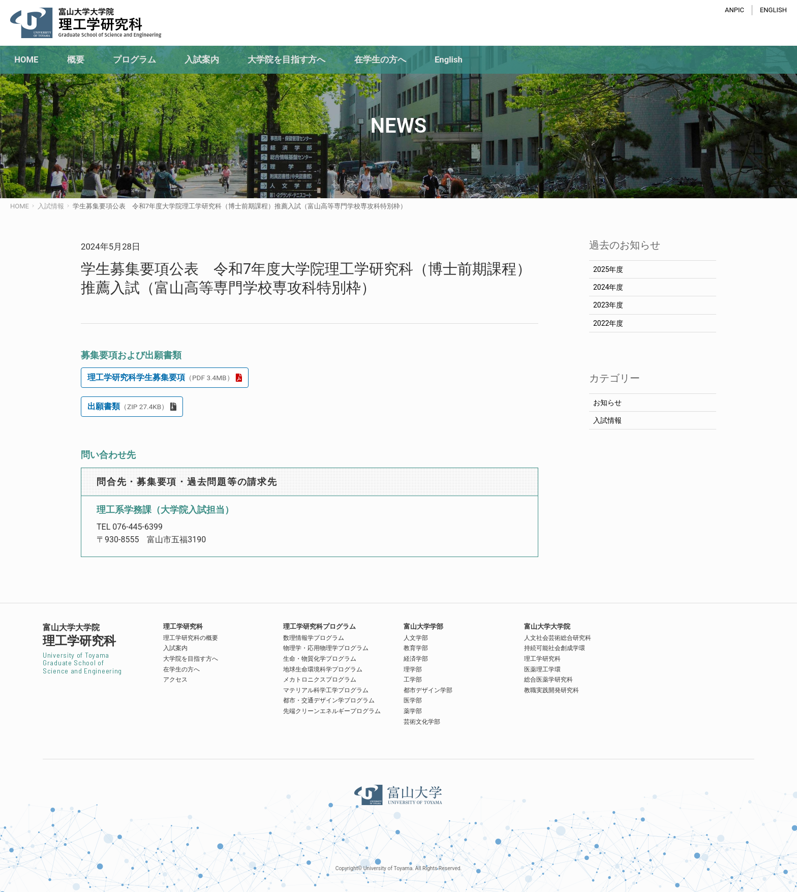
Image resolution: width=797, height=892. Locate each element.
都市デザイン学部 (428, 690)
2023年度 (608, 305)
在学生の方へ (181, 669)
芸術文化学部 (422, 721)
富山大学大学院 (547, 626)
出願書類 (127, 406)
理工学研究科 (542, 658)
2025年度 (608, 269)
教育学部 (416, 648)
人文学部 (416, 637)
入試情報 (607, 420)
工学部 (413, 679)
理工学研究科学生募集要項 (160, 377)
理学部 (413, 669)
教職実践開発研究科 (551, 690)
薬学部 (413, 711)
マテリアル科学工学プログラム (326, 690)
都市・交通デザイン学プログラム (329, 700)
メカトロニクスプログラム (319, 679)
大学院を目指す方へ (190, 658)
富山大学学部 (423, 626)
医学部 (413, 700)
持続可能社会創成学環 (554, 648)
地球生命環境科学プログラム (322, 669)
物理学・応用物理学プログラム (326, 648)
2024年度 (608, 287)
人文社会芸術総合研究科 (557, 637)
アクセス (175, 679)
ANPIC (734, 10)
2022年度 (608, 323)
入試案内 (175, 648)
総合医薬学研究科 (548, 679)
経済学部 (416, 658)
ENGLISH (773, 10)
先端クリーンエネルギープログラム (332, 711)
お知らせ (607, 402)
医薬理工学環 (542, 669)
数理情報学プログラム (313, 637)
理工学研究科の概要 (190, 637)
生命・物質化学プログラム (319, 658)
